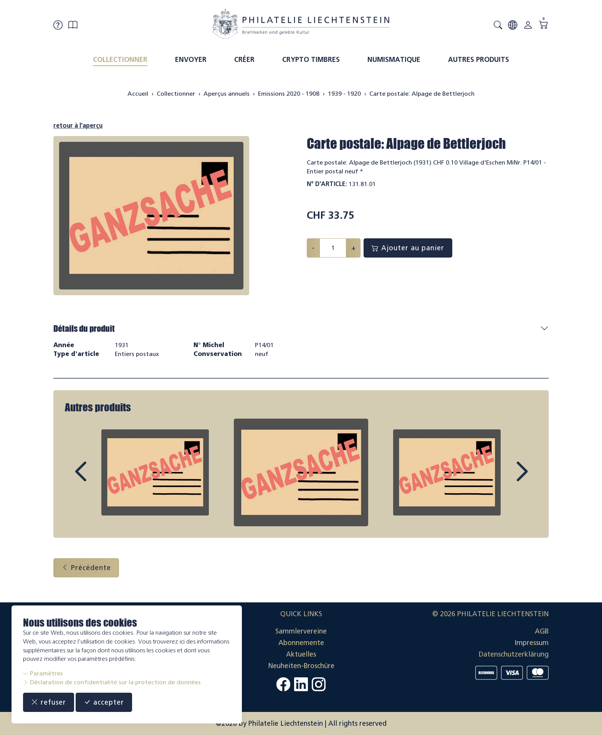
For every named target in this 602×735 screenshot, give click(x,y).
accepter (104, 702)
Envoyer (191, 59)
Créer (244, 59)
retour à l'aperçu (78, 125)
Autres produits (478, 59)
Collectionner (120, 59)
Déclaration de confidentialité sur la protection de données (112, 682)
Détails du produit (84, 328)
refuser (48, 702)
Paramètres (43, 673)
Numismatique (393, 59)
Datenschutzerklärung (514, 654)
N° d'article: (327, 184)
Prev (98, 478)
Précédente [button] (86, 568)
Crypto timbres (311, 59)
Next (504, 478)
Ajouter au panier (408, 248)
